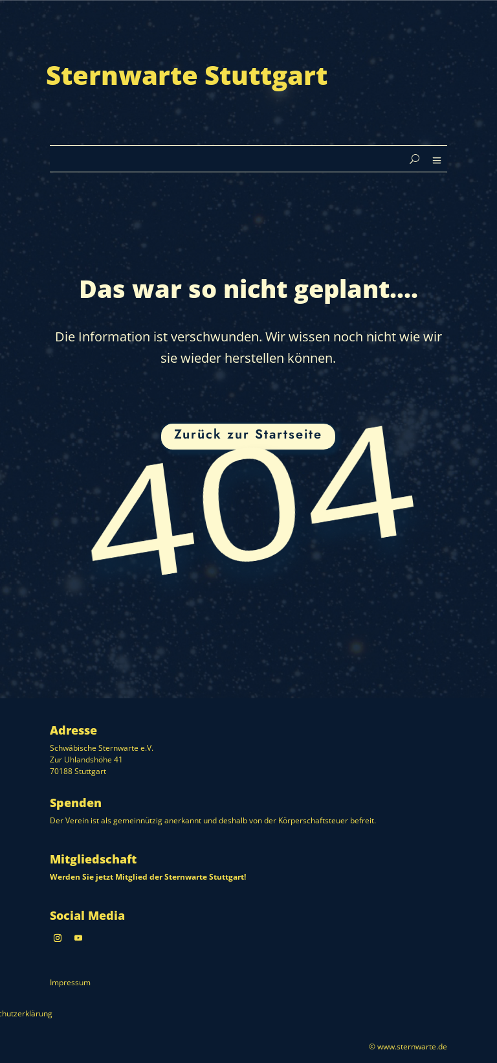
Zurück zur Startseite (248, 434)
